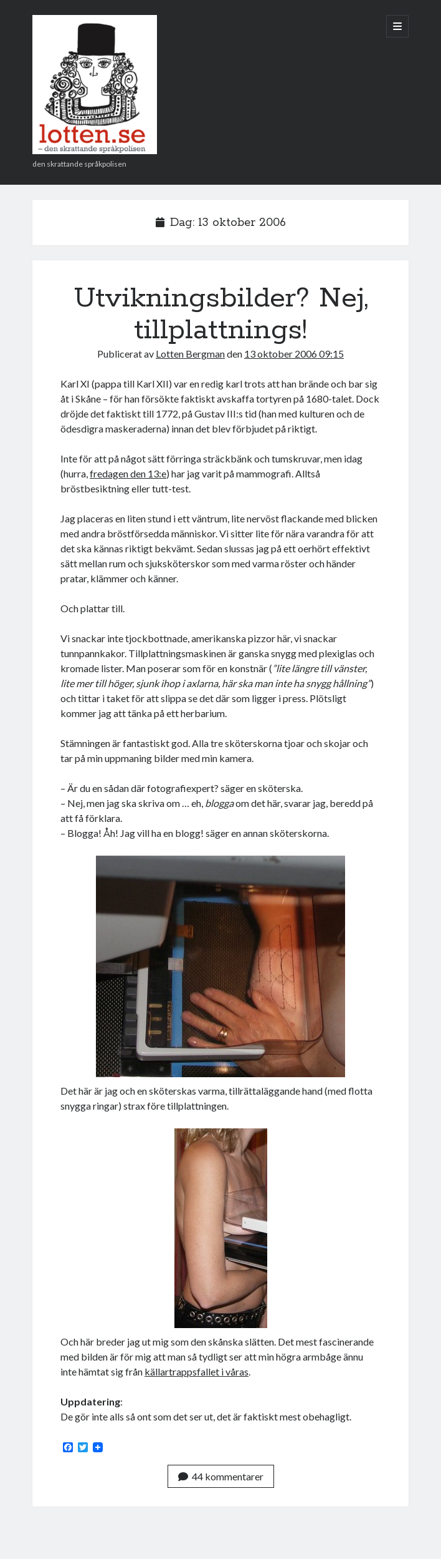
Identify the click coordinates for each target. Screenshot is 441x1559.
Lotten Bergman (190, 353)
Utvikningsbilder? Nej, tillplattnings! (221, 314)
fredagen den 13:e (128, 473)
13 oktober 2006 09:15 (294, 353)
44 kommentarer (220, 1476)
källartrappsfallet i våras (197, 1371)
